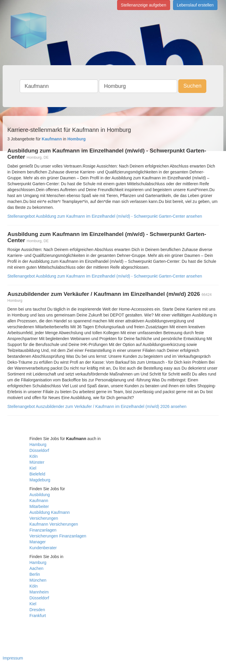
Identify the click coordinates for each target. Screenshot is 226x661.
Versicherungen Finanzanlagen (57, 536)
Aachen (36, 568)
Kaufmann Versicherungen (53, 524)
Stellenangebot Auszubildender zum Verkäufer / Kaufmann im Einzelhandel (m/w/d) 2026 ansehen (97, 406)
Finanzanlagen (42, 530)
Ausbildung (39, 494)
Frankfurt (37, 615)
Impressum (13, 658)
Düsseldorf (39, 450)
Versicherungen (43, 518)
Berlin (34, 574)
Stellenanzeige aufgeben (143, 5)
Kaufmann (38, 500)
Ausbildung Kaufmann (49, 512)
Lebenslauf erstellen (195, 5)
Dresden (37, 609)
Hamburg (37, 444)
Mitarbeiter (39, 506)
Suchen (192, 86)
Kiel (32, 468)
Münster (36, 462)
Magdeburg (39, 480)
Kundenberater (43, 547)
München (37, 580)
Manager (37, 541)
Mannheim (39, 592)
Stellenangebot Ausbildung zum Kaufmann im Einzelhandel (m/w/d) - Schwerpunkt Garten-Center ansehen (104, 216)
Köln (33, 456)
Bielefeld (37, 474)
